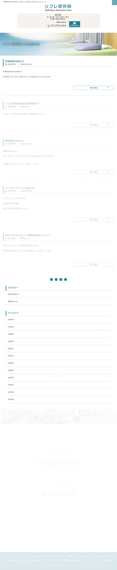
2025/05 (11, 399)
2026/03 (11, 327)
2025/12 (11, 348)
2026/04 (11, 319)
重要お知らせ (13, 301)
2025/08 (11, 378)
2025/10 (11, 363)
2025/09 (11, 370)
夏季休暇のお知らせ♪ (15, 141)
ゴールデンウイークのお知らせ (19, 188)
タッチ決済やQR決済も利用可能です (22, 104)
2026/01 (11, 341)
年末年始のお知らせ (14, 61)
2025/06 (11, 392)
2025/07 (11, 385)
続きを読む (94, 88)
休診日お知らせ (13, 294)
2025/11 (11, 356)
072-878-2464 (57, 25)
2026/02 (11, 334)
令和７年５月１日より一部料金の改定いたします (28, 235)
